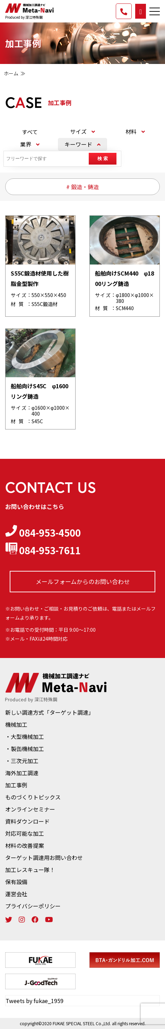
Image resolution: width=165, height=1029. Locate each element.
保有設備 (16, 882)
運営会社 (16, 894)
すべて (30, 132)
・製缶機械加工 (24, 748)
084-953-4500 (43, 532)
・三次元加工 (21, 761)
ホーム (11, 73)
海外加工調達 (21, 773)
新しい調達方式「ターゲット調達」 (49, 712)
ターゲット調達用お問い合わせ (44, 857)
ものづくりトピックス (33, 797)
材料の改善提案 (24, 845)
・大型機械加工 (24, 736)
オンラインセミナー (30, 809)
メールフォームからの (83, 581)
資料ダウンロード (27, 821)
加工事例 (16, 785)
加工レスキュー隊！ (30, 869)
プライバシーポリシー (33, 906)
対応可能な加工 (24, 833)
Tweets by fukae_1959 (34, 1000)
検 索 (102, 158)
